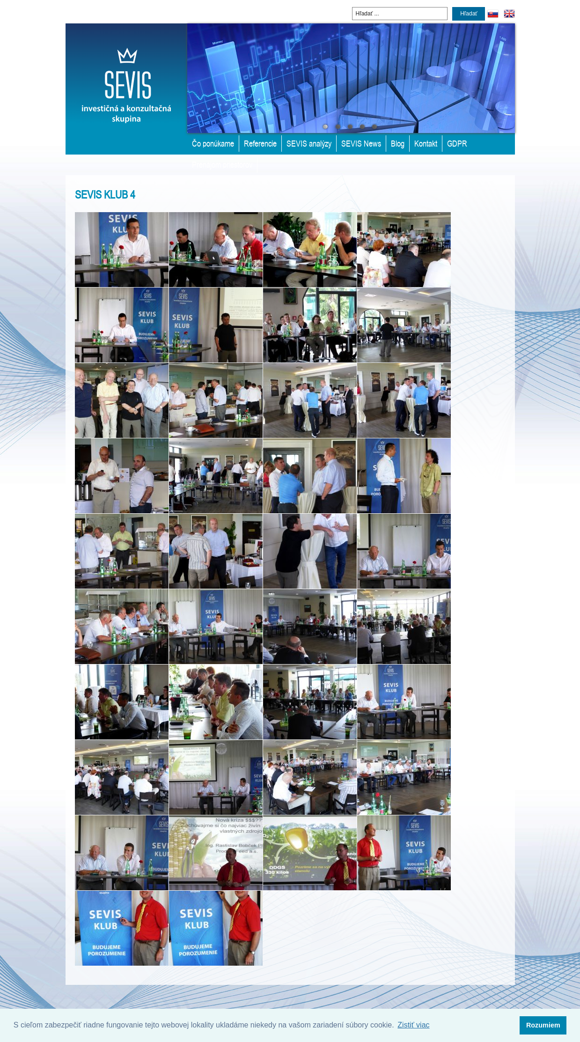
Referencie (260, 143)
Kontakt (425, 143)
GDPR (457, 143)
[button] (543, 1025)
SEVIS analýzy (308, 143)
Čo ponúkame (213, 143)
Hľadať (468, 13)
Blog (397, 143)
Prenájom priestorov (222, 164)
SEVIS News (361, 143)
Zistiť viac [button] (413, 1025)
